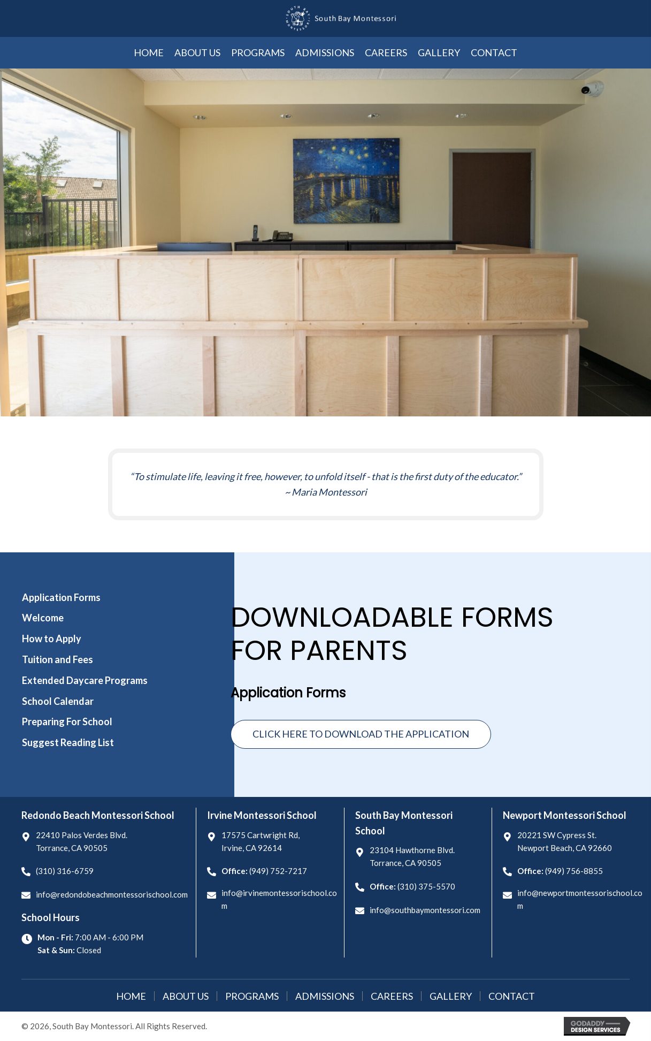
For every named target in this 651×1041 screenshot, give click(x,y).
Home (131, 996)
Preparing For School (67, 721)
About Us (186, 996)
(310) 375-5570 (426, 886)
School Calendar (58, 701)
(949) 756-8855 (574, 871)
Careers (392, 996)
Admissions (324, 996)
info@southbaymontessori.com (425, 910)
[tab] (97, 597)
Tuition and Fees (57, 659)
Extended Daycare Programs (85, 680)
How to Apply (51, 638)
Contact (511, 996)
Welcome (43, 618)
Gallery (451, 996)
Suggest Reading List (68, 742)
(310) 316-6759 (65, 871)
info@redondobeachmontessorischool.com (112, 894)
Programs (252, 996)
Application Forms (61, 597)
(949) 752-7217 (278, 871)
